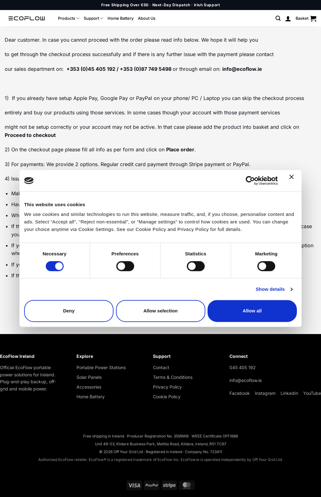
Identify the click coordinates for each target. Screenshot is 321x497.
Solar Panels (89, 377)
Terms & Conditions (172, 377)
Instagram (265, 393)
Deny (69, 311)
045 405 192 (242, 367)
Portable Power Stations (101, 367)
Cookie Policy (167, 396)
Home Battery (121, 18)
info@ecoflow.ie (245, 380)
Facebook (239, 393)
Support (93, 18)
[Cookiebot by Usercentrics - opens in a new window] (250, 180)
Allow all (252, 311)
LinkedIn (289, 393)
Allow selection (160, 311)
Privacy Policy (167, 387)
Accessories (88, 387)
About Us (146, 18)
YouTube (312, 393)
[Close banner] (293, 180)
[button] (278, 18)
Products (68, 18)
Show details (270, 289)
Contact (161, 367)
